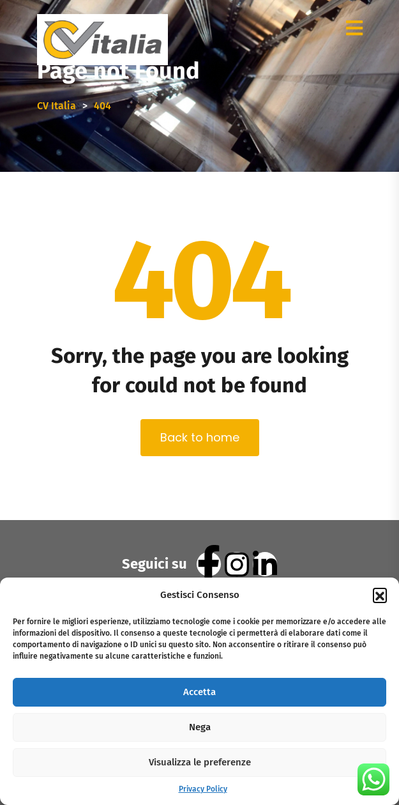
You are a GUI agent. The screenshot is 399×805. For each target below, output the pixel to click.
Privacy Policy (203, 789)
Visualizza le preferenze (200, 762)
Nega (200, 727)
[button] (379, 594)
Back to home (199, 437)
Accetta (199, 692)
